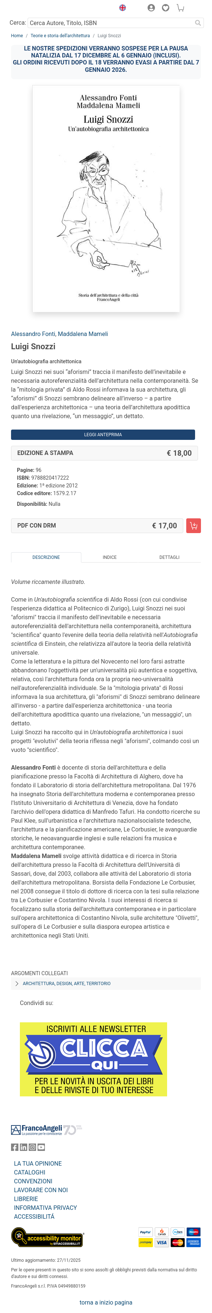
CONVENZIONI (33, 1181)
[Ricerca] (198, 23)
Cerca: (18, 22)
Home (17, 35)
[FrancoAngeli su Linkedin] (23, 1148)
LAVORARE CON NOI (41, 1190)
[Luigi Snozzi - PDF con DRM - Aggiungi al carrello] (193, 525)
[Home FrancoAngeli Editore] (36, 9)
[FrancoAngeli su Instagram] (32, 1148)
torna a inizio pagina (106, 1302)
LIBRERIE (26, 1198)
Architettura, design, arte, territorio (67, 983)
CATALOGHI (29, 1172)
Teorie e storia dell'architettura (60, 35)
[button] (121, 9)
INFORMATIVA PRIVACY (45, 1207)
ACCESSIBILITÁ (34, 1216)
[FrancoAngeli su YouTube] (41, 1148)
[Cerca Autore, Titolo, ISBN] (110, 23)
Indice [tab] (110, 557)
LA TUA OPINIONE (38, 1163)
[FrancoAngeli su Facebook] (14, 1148)
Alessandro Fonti (33, 333)
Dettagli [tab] (169, 557)
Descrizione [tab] (46, 557)
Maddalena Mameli (83, 333)
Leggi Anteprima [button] (103, 434)
